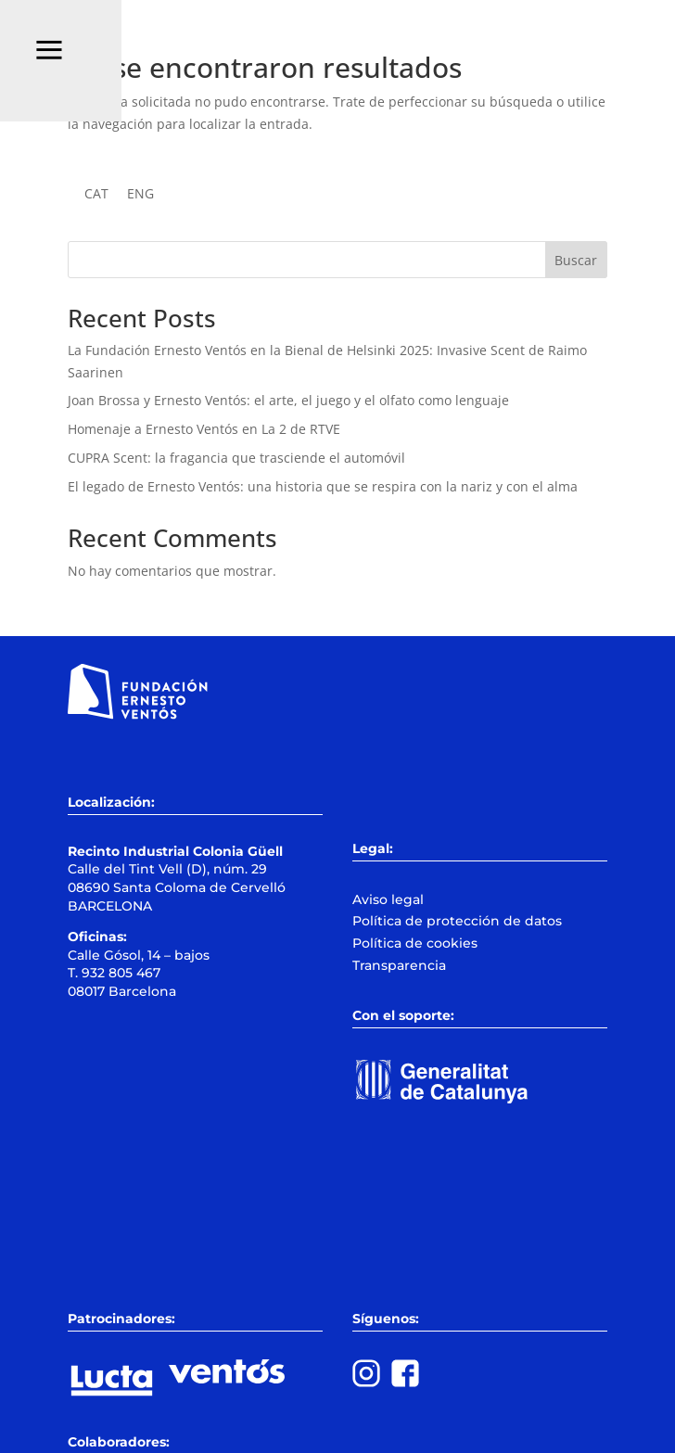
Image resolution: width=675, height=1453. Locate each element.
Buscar (575, 260)
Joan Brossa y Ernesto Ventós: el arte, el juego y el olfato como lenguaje (288, 400)
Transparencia (399, 965)
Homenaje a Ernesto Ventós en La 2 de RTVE (204, 429)
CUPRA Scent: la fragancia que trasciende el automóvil (236, 457)
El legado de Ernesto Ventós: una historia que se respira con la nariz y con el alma (323, 486)
